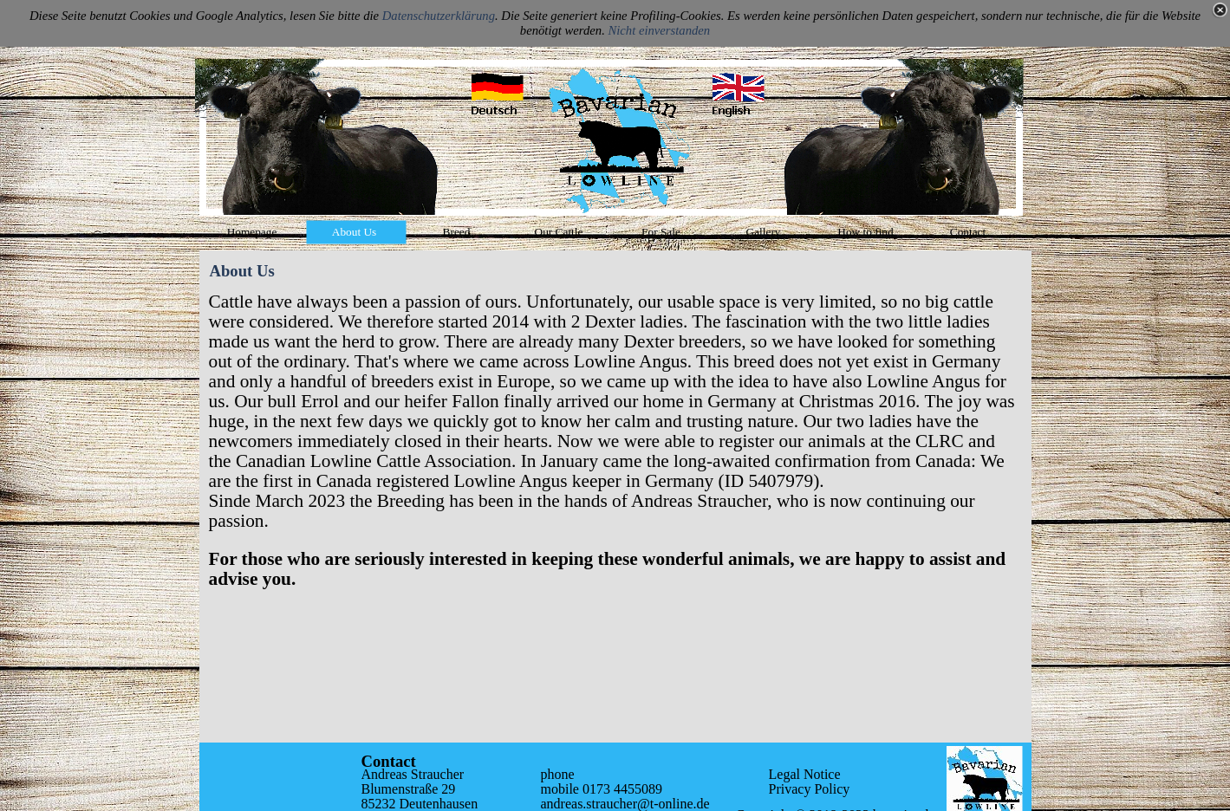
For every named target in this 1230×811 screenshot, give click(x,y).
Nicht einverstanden (659, 30)
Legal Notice (805, 774)
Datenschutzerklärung (438, 16)
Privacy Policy (809, 789)
